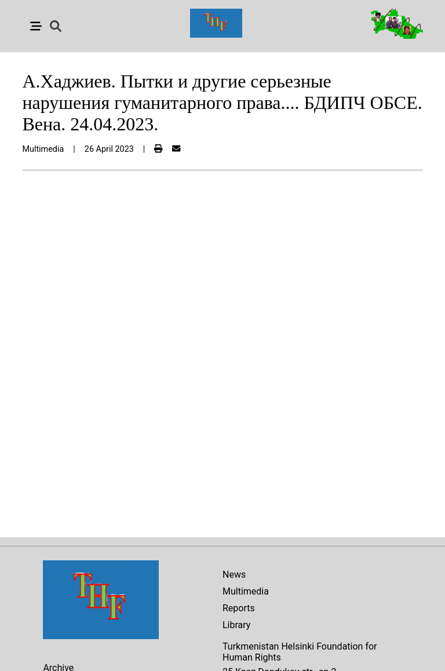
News (234, 574)
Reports (238, 608)
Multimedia (245, 591)
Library (236, 624)
